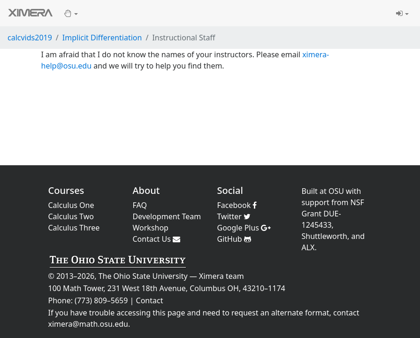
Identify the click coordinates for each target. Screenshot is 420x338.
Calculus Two (71, 216)
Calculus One (71, 205)
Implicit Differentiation (102, 37)
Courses (66, 190)
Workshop (150, 228)
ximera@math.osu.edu (88, 324)
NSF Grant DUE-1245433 (333, 213)
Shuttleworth (324, 236)
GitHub (234, 239)
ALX (308, 247)
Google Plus (244, 228)
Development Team (167, 216)
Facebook (237, 205)
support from (325, 202)
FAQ (140, 205)
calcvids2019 (30, 37)
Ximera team (221, 276)
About (146, 190)
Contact (149, 300)
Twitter (234, 216)
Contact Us (157, 239)
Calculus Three (74, 228)
